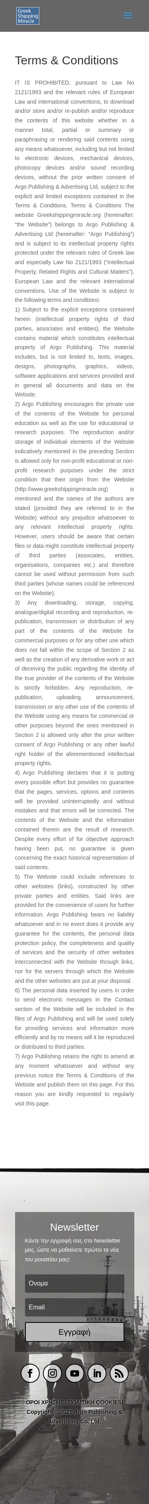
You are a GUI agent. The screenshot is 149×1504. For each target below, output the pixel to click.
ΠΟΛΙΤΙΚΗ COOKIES (95, 1402)
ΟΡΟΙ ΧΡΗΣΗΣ (45, 1402)
